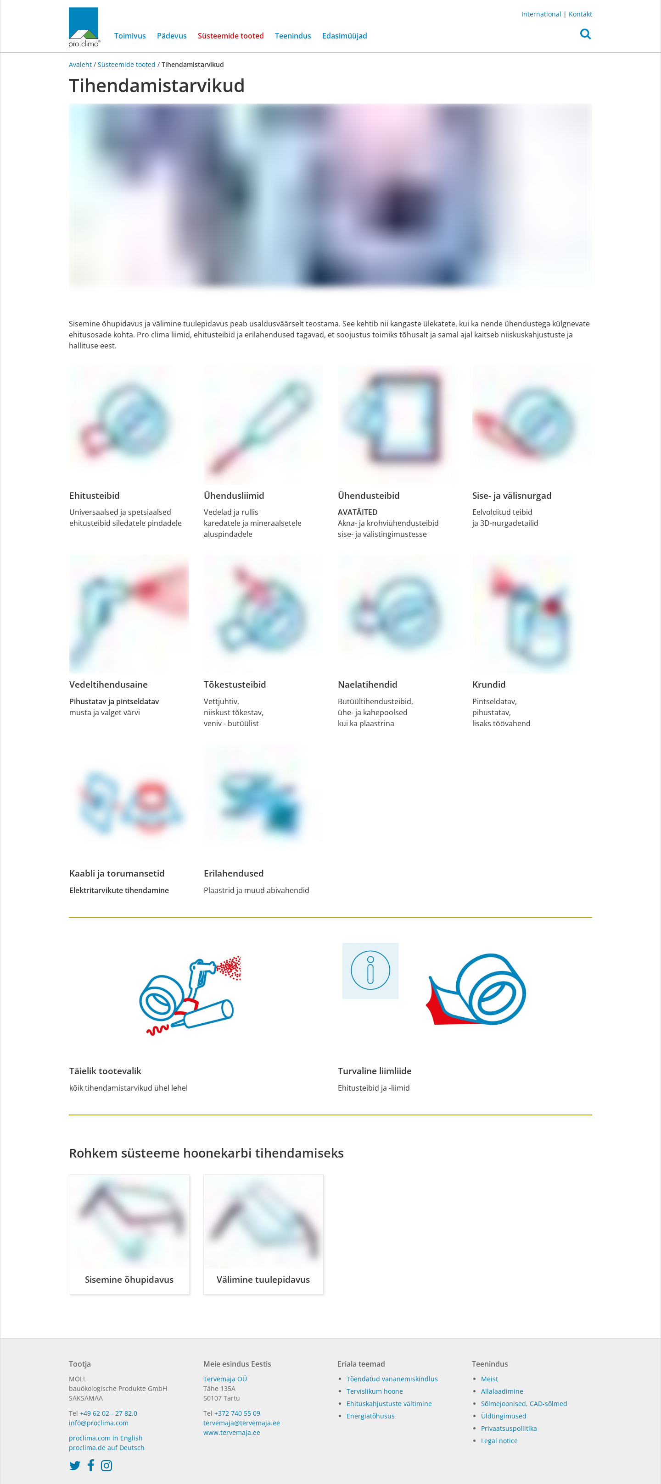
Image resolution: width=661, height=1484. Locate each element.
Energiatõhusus (371, 1416)
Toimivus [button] (130, 36)
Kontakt (580, 14)
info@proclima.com (99, 1422)
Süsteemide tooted (233, 35)
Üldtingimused (504, 1416)
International (541, 14)
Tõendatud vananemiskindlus (392, 1378)
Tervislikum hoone (375, 1391)
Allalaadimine (502, 1391)
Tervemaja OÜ (225, 1378)
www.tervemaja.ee (231, 1432)
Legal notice (499, 1440)
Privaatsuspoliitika (509, 1428)
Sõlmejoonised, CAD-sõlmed (524, 1403)
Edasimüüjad (344, 36)
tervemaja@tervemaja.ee (241, 1422)
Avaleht (81, 64)
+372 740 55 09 (237, 1413)
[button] (585, 36)
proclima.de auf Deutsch (107, 1447)
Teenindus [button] (293, 36)
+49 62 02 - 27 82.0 (108, 1413)
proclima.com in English (106, 1438)
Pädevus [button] (172, 36)
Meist (489, 1378)
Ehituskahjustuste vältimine (389, 1403)
